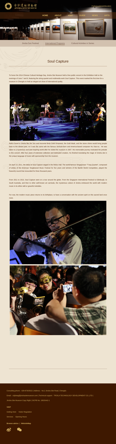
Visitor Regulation (25, 412)
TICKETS (81, 22)
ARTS (107, 15)
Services (10, 417)
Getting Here (11, 412)
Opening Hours (21, 417)
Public (94, 6)
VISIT (70, 15)
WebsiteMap (26, 423)
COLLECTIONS (49, 22)
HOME (45, 15)
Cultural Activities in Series (82, 43)
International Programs (55, 43)
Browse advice (12, 423)
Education (107, 6)
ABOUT (58, 15)
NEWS (95, 15)
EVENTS (66, 22)
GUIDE (82, 15)
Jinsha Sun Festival (30, 43)
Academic (100, 6)
